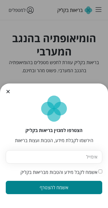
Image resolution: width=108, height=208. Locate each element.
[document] (54, 104)
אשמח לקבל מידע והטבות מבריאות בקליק (58, 172)
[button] (8, 91)
